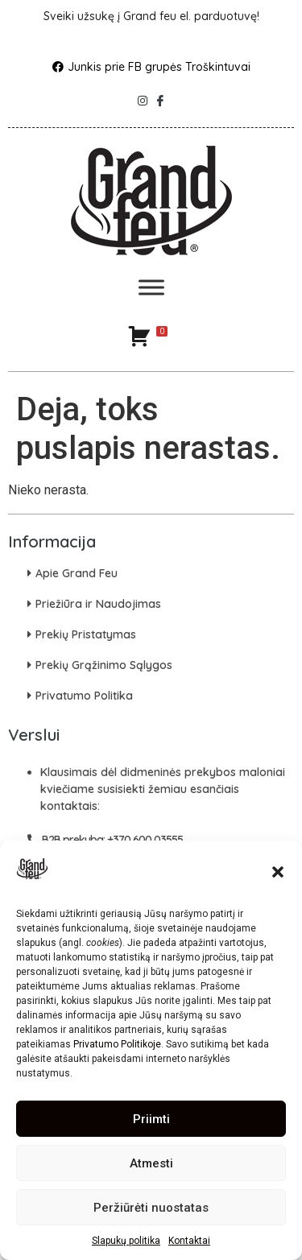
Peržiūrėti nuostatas (151, 1207)
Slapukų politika (126, 1240)
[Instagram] (142, 96)
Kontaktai (189, 1240)
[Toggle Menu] (151, 287)
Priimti (151, 1119)
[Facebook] (160, 96)
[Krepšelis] (147, 336)
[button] (278, 872)
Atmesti (151, 1163)
